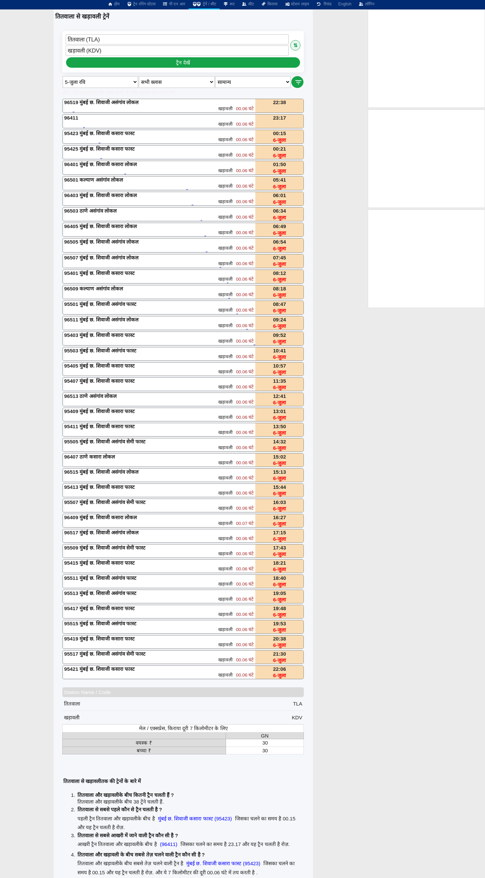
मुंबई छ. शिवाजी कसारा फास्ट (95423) (195, 818)
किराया (269, 4)
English (344, 4)
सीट (247, 4)
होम (113, 4)
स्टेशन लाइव (296, 4)
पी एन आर (173, 4)
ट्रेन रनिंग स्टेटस (141, 4)
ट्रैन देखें (183, 62)
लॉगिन (366, 4)
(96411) (168, 844)
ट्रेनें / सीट (204, 4)
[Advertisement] (426, 58)
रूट (229, 4)
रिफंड (323, 4)
